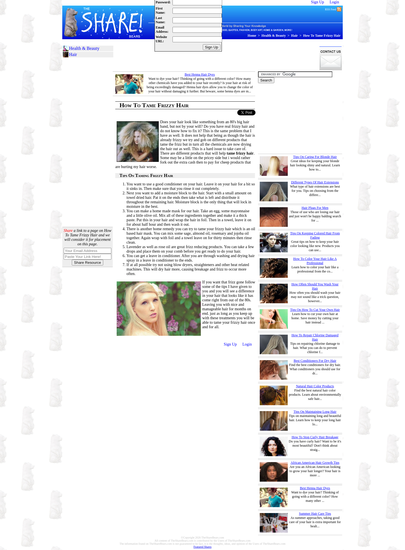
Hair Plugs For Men (315, 208)
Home (252, 36)
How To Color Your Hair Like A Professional (315, 261)
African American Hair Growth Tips (315, 463)
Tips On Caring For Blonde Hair (315, 157)
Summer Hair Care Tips (315, 514)
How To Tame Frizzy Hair (321, 36)
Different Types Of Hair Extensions (315, 182)
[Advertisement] (215, 58)
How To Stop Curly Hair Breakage (315, 437)
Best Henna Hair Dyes (200, 74)
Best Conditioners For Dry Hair (315, 361)
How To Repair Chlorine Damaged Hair (315, 337)
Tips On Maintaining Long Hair (315, 412)
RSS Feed (333, 9)
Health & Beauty (273, 36)
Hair (294, 36)
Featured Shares (202, 546)
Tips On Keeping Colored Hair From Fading (315, 235)
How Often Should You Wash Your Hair (315, 286)
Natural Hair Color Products (315, 386)
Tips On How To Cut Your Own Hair (315, 310)
